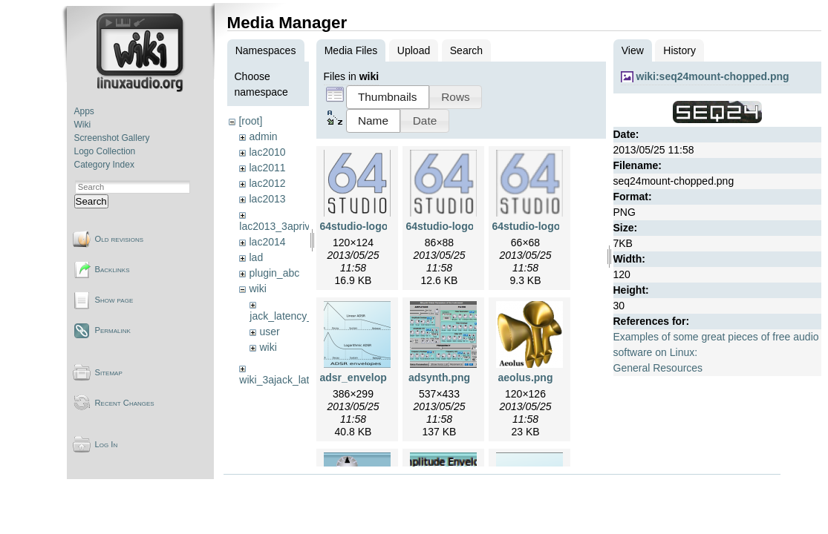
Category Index (104, 164)
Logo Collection (105, 151)
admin (263, 136)
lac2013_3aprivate (281, 226)
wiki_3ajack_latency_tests (299, 380)
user (269, 331)
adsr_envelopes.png (370, 377)
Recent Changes (124, 402)
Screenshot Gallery (112, 138)
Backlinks (112, 269)
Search (91, 201)
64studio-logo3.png (540, 226)
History (679, 50)
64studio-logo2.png (454, 226)
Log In (106, 444)
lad (256, 257)
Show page (114, 299)
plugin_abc (274, 273)
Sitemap (109, 372)
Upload (413, 50)
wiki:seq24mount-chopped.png (712, 76)
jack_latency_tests (292, 316)
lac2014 (267, 242)
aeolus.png (525, 377)
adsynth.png (439, 377)
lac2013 (267, 199)
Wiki (82, 124)
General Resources (658, 368)
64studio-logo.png (365, 226)
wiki (257, 288)
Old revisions (119, 238)
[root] (250, 121)
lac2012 (267, 183)
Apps (84, 111)
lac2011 (267, 168)
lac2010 (267, 152)
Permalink (113, 330)
